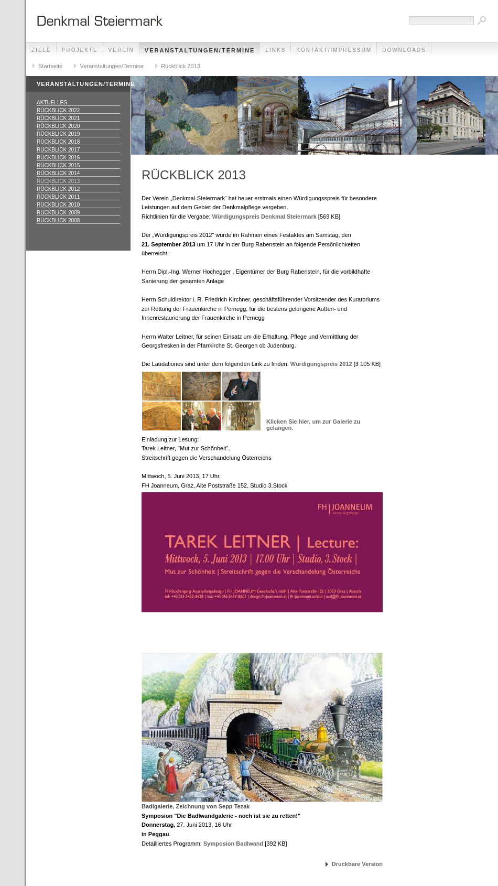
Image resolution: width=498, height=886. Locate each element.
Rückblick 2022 (58, 110)
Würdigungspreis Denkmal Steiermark (264, 216)
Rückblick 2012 (58, 189)
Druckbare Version (357, 864)
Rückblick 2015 (58, 165)
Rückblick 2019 (58, 134)
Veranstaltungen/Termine (200, 50)
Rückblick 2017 (58, 150)
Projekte (80, 50)
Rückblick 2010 (58, 205)
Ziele (41, 50)
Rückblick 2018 (58, 142)
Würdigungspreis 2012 (321, 364)
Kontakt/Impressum (334, 50)
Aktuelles (52, 102)
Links (275, 50)
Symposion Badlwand (233, 843)
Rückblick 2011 (58, 197)
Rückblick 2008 (58, 220)
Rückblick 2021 (58, 118)
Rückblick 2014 (58, 173)
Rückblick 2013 (180, 66)
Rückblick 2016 (58, 157)
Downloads (404, 50)
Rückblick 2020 (58, 126)
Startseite (50, 66)
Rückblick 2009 (58, 212)
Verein (121, 50)
